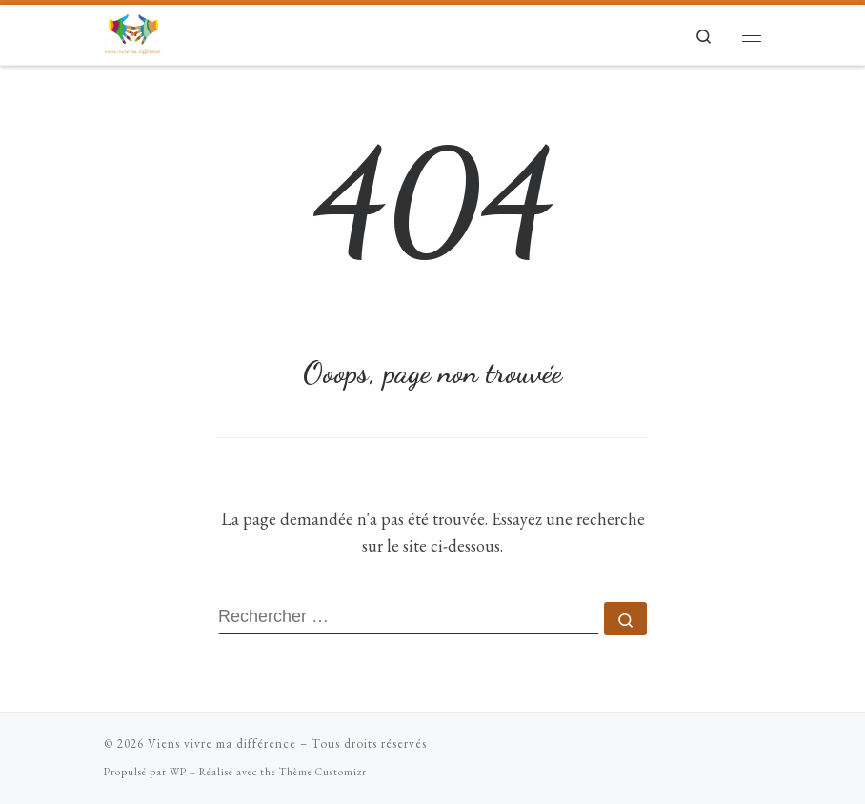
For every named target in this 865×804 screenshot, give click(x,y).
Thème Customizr (323, 771)
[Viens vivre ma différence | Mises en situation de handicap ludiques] (132, 31)
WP (178, 771)
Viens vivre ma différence (222, 743)
